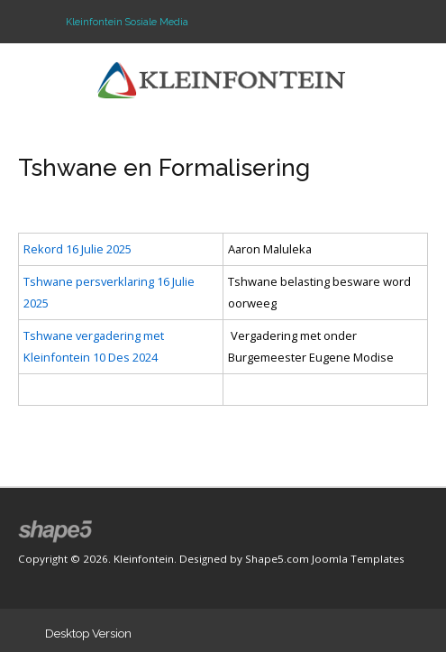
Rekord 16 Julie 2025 (77, 249)
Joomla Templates (358, 558)
